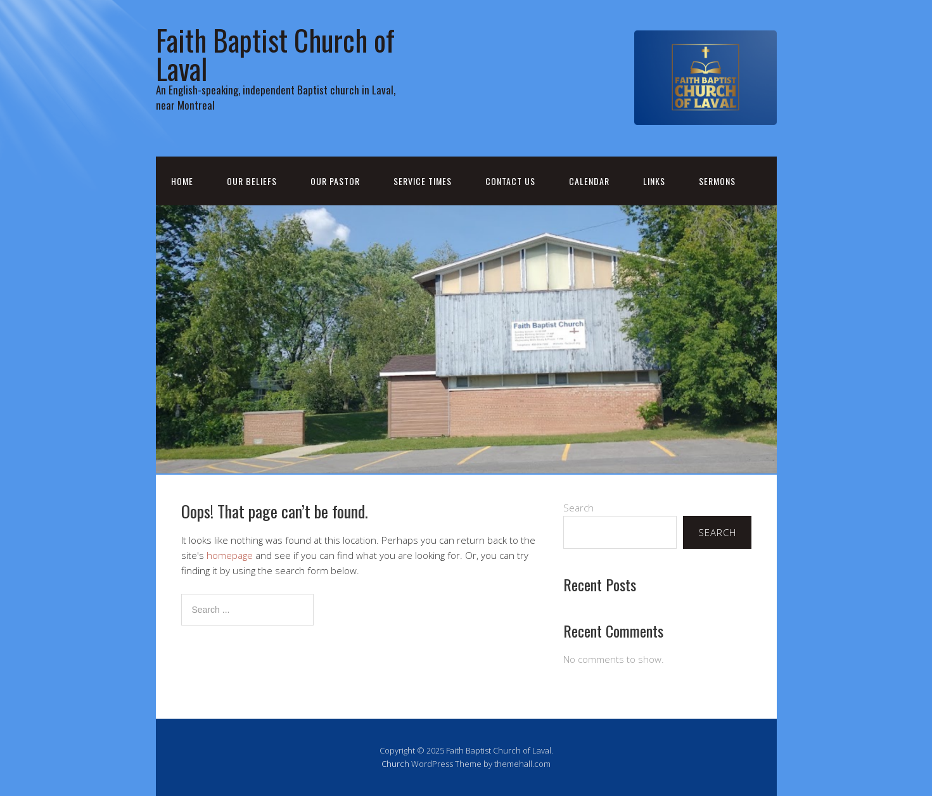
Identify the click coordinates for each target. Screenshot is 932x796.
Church (395, 763)
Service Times (422, 181)
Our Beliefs (252, 181)
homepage (230, 555)
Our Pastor (335, 181)
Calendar (589, 181)
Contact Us (510, 181)
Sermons (717, 181)
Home (182, 181)
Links (654, 181)
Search (578, 507)
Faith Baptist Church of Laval (275, 53)
